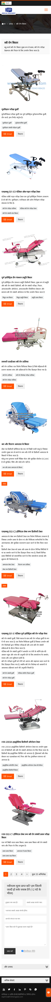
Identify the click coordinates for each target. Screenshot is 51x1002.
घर (3, 23)
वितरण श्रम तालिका (24, 564)
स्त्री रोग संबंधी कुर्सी (8, 673)
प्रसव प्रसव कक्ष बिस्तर (9, 856)
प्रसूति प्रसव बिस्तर (37, 297)
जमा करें (10, 951)
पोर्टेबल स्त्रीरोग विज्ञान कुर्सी (26, 673)
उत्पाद (11, 23)
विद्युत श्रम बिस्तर (8, 297)
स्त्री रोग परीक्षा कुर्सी (8, 678)
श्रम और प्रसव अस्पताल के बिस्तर (12, 467)
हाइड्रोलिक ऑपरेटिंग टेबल (10, 765)
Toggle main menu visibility (46, 9)
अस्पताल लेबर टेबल (8, 564)
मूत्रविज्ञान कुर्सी (7, 123)
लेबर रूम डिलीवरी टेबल (9, 569)
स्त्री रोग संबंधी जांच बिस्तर (10, 213)
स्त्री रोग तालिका (7, 375)
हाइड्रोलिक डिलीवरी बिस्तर (10, 770)
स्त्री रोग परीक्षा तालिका (9, 208)
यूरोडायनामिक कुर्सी (21, 123)
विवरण (20, 134)
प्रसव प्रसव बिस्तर (8, 851)
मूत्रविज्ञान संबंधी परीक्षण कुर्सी (11, 127)
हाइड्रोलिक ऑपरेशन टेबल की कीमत (32, 765)
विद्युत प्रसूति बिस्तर (22, 297)
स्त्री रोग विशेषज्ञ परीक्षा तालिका (25, 375)
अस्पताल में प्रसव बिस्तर (24, 851)
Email (8, 133)
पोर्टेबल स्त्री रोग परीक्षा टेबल (28, 208)
